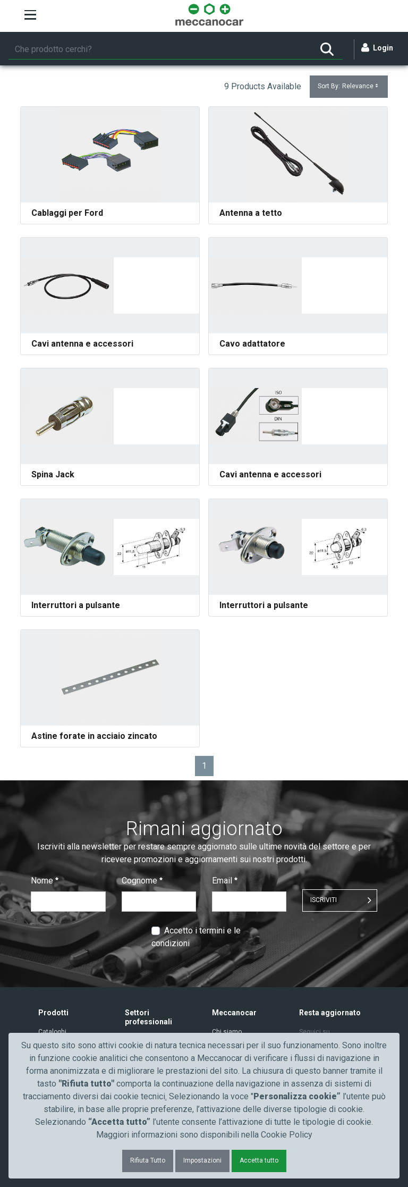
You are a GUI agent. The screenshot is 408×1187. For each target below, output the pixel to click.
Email (224, 880)
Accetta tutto (259, 1160)
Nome (44, 880)
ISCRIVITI (323, 900)
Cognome (142, 880)
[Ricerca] (159, 49)
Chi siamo (227, 1032)
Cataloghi (52, 1032)
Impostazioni (202, 1160)
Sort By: (349, 86)
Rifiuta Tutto (147, 1160)
